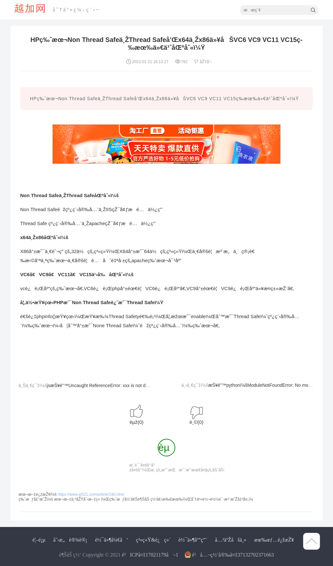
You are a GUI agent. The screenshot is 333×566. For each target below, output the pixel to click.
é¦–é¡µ (39, 540)
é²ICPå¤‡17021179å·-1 (150, 555)
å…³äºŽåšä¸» (230, 540)
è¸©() (197, 422)
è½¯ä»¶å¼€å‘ (111, 540)
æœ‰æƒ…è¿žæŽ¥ (274, 540)
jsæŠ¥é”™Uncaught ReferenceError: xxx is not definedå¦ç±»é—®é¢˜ (118, 385)
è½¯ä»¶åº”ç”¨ (193, 540)
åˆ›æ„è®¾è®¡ (70, 540)
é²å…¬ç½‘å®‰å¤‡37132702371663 (233, 555)
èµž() (136, 422)
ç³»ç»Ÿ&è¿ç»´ (153, 540)
